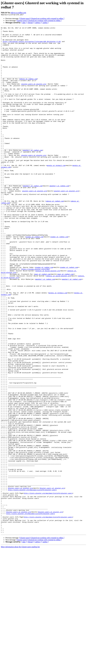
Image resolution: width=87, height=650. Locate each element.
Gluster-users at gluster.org (20, 580)
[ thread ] (30, 23)
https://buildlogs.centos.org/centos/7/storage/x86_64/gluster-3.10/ (32, 44)
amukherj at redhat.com (32, 175)
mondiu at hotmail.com (56, 193)
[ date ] (24, 23)
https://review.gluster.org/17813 (35, 318)
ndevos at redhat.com (18, 13)
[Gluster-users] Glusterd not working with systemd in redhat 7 (41, 18)
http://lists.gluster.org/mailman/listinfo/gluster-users (32, 583)
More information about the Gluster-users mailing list (20, 648)
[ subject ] (37, 23)
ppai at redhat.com (42, 324)
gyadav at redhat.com (34, 279)
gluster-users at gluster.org (33, 95)
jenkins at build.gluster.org (47, 320)
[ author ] (45, 23)
